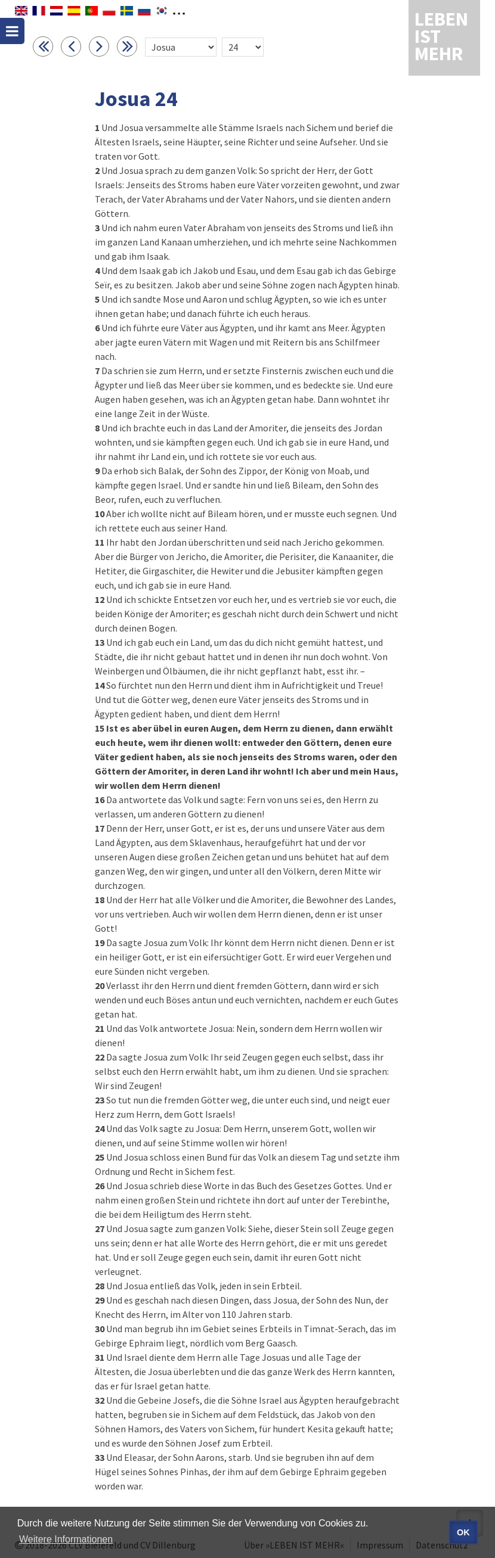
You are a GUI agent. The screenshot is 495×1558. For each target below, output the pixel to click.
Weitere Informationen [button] (66, 1539)
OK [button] (463, 1532)
